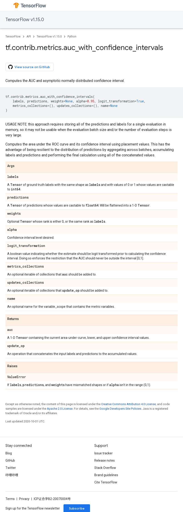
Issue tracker (103, 453)
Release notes (104, 460)
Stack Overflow (105, 468)
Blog (8, 453)
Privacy (24, 499)
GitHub (10, 460)
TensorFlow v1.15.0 (24, 19)
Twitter (10, 468)
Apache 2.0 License (60, 408)
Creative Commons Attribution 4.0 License (128, 404)
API (29, 36)
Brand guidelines (106, 475)
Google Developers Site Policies (120, 408)
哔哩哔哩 (11, 475)
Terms (10, 499)
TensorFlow (13, 36)
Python (72, 36)
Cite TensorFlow (105, 482)
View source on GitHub (29, 67)
